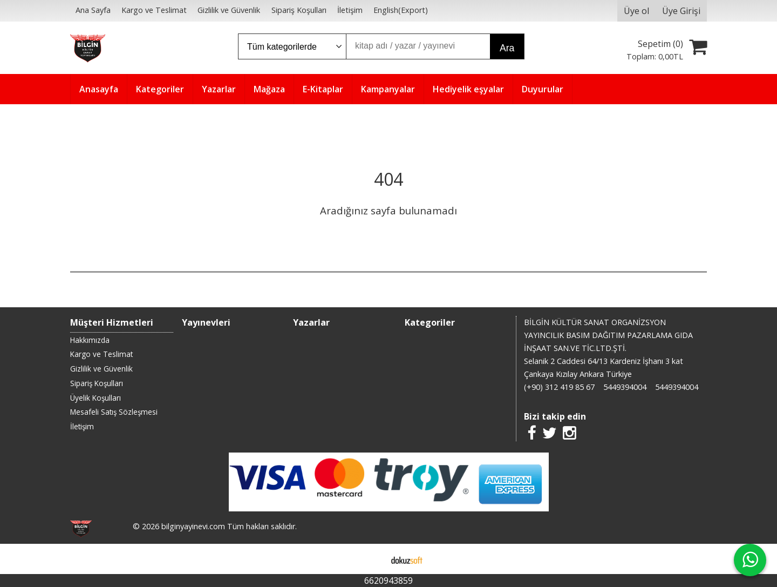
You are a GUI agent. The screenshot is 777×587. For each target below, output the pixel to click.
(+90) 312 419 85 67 (559, 387)
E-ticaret (371, 559)
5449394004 (624, 387)
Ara (507, 48)
